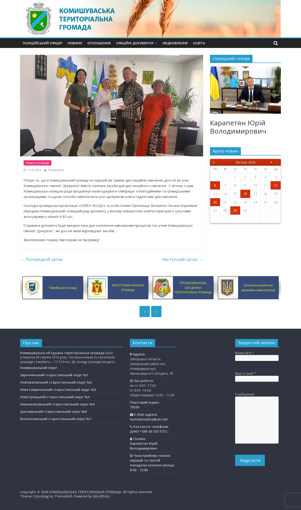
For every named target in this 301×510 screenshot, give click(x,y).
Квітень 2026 (245, 162)
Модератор (56, 170)
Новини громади (37, 163)
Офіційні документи (134, 43)
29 (235, 210)
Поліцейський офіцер (42, 43)
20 (215, 202)
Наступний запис (182, 259)
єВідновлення (175, 43)
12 (275, 185)
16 (245, 194)
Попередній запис (41, 259)
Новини (75, 43)
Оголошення (99, 43)
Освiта (199, 43)
